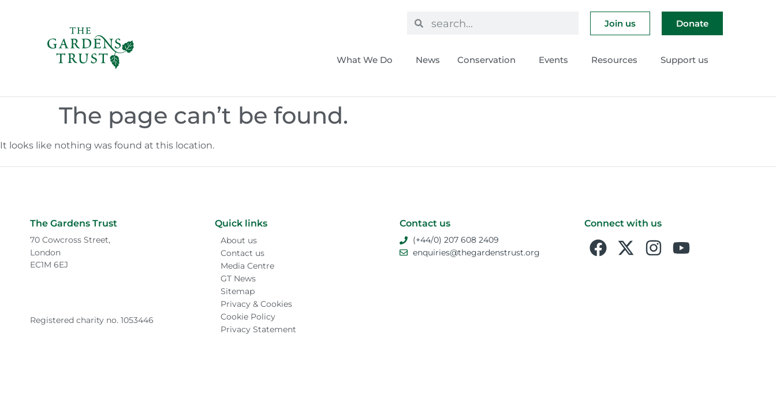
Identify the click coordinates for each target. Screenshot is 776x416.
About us (239, 240)
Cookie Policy (248, 316)
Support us (687, 60)
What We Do (367, 60)
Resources (617, 60)
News (428, 59)
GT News (238, 278)
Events (556, 60)
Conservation (489, 60)
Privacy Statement (258, 329)
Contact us (242, 253)
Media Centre (247, 266)
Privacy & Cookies (256, 304)
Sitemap (238, 291)
